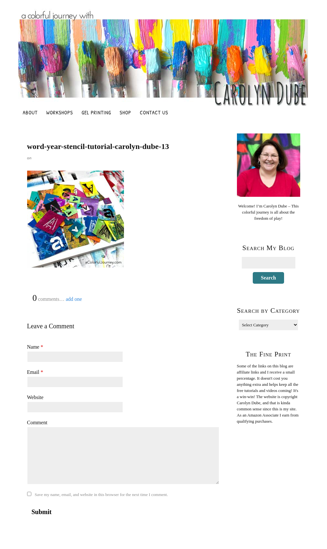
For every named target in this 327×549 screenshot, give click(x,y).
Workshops (59, 112)
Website (35, 397)
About (30, 112)
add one (74, 299)
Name (35, 347)
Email (35, 372)
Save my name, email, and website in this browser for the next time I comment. (101, 494)
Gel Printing (96, 112)
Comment (37, 422)
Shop (125, 112)
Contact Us (154, 112)
